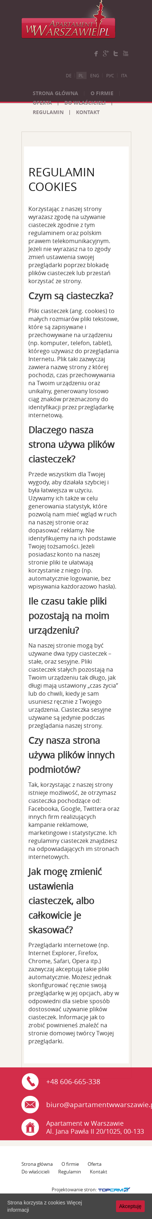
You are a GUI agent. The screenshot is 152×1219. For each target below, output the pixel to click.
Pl (81, 75)
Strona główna (55, 93)
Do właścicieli (85, 102)
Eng (94, 75)
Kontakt (88, 112)
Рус (110, 75)
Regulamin (48, 112)
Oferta (42, 102)
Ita (124, 75)
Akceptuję (130, 1206)
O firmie (102, 93)
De (69, 75)
